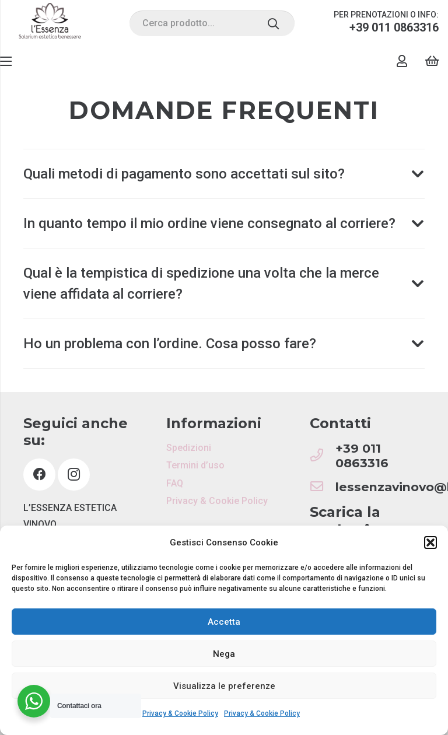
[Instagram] (74, 475)
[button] (430, 542)
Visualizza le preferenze (224, 686)
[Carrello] (431, 61)
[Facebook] (39, 475)
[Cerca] (273, 23)
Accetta (224, 622)
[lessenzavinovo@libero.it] (322, 487)
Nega (224, 654)
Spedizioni (188, 447)
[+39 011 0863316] (322, 456)
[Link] (49, 23)
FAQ (174, 483)
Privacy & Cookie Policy (180, 713)
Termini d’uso (195, 465)
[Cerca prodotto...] (212, 23)
